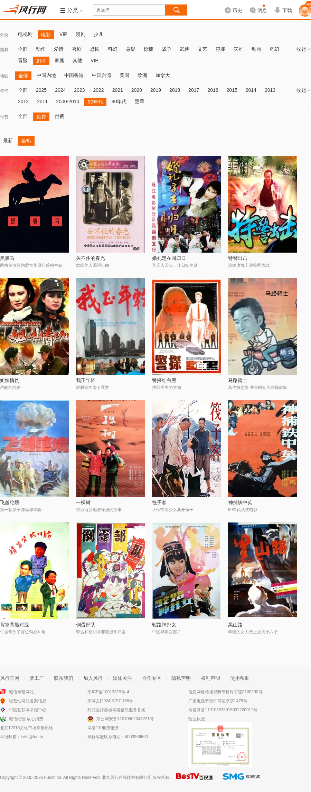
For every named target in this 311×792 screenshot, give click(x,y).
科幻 (112, 49)
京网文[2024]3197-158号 (110, 700)
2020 (136, 90)
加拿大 (163, 75)
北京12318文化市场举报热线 (26, 727)
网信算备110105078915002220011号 (222, 709)
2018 (174, 90)
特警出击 (237, 258)
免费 (41, 116)
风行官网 (9, 678)
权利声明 (210, 678)
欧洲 (142, 75)
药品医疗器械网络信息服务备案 (116, 709)
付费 (4, 117)
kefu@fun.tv (32, 736)
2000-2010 (67, 101)
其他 (77, 60)
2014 (251, 90)
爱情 (59, 49)
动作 (41, 49)
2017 (193, 90)
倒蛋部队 (85, 624)
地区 (4, 76)
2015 (232, 90)
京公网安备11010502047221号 (124, 718)
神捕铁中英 (240, 502)
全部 (23, 49)
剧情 (41, 60)
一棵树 (83, 502)
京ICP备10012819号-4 (108, 692)
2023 (79, 90)
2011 (42, 101)
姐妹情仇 (9, 380)
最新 (8, 140)
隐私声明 (181, 678)
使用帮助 (239, 678)
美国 (124, 75)
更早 (139, 101)
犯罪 (220, 49)
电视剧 (25, 34)
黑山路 (235, 624)
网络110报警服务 (103, 727)
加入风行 (93, 678)
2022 (98, 90)
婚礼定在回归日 (169, 258)
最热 (26, 141)
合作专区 (151, 678)
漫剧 (80, 34)
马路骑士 (237, 380)
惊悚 (148, 49)
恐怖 (95, 49)
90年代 (95, 102)
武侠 (184, 49)
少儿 (98, 34)
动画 (256, 49)
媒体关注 (122, 678)
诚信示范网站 (21, 692)
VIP (63, 34)
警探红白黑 (164, 380)
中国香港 (74, 75)
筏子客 (159, 502)
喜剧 (77, 49)
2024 (60, 90)
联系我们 (63, 678)
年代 (4, 90)
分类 (4, 34)
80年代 (119, 101)
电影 (46, 34)
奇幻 (274, 49)
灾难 (238, 49)
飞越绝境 (9, 502)
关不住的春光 (90, 258)
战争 (166, 49)
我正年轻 (85, 380)
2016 (212, 90)
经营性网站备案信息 (27, 700)
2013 (270, 90)
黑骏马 (7, 258)
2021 (117, 90)
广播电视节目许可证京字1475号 (217, 700)
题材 (4, 49)
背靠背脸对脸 (14, 624)
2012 (23, 101)
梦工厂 (36, 678)
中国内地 (46, 75)
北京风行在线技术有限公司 (127, 777)
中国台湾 (101, 75)
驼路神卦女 (164, 624)
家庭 (59, 60)
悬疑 (130, 49)
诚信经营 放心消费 (26, 718)
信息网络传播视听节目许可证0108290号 (225, 692)
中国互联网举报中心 (27, 709)
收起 (303, 49)
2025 (41, 90)
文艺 (202, 49)
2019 (155, 90)
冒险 (23, 60)
